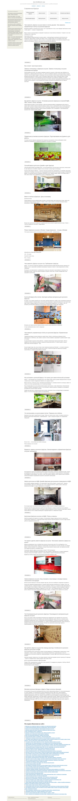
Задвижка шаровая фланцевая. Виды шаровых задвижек (37, 767)
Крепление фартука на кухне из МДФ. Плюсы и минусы (40, 516)
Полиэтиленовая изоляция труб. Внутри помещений (36, 775)
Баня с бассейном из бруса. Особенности (33, 731)
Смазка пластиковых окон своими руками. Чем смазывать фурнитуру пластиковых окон (43, 779)
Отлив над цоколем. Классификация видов (34, 773)
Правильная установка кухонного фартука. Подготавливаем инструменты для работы (43, 737)
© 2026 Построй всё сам (11, 797)
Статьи (43, 5)
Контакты (29, 797)
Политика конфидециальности (32, 798)
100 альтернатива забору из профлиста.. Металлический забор (38, 736)
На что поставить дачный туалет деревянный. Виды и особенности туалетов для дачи (43, 766)
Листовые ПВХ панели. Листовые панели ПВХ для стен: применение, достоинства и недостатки (45, 747)
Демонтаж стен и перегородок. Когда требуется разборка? (37, 734)
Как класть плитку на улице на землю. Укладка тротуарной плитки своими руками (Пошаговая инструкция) (47, 752)
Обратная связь (50, 797)
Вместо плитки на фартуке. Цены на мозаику (37, 196)
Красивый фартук (53, 18)
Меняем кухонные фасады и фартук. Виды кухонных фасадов (42, 689)
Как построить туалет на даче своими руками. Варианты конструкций (40, 756)
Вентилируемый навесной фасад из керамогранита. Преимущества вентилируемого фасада (15, 21)
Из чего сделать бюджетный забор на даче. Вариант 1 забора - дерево (40, 792)
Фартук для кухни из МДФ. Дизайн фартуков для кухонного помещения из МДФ (47, 481)
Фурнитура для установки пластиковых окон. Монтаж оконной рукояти (40, 762)
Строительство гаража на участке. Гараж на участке (36, 761)
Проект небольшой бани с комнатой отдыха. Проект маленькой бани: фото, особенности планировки (46, 774)
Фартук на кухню (42, 13)
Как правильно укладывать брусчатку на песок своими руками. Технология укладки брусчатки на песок (46, 765)
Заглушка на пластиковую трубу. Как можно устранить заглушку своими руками (42, 771)
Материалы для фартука (65, 13)
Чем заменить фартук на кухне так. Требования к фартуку (41, 263)
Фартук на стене (53, 13)
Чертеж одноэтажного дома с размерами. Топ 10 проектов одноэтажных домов (42, 777)
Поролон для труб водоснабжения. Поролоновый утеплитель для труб (39, 728)
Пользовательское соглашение (35, 797)
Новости (39, 5)
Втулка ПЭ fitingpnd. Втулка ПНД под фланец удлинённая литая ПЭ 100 (40, 748)
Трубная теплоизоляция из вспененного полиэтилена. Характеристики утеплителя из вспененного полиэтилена (48, 770)
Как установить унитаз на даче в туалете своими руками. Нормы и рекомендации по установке (45, 753)
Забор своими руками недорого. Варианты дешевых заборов (38, 784)
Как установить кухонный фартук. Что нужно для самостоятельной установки (46, 377)
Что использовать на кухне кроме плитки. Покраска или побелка (43, 413)
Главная (34, 5)
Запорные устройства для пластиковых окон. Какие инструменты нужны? (40, 732)
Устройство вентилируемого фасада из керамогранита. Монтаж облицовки (40, 727)
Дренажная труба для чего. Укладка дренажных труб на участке (39, 791)
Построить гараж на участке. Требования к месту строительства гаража (40, 749)
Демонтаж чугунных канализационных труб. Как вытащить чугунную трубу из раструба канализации (46, 745)
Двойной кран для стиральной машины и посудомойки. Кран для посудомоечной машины (44, 743)
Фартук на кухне (65, 18)
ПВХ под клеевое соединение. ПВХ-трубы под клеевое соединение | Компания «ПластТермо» (45, 760)
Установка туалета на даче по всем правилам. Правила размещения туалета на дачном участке (15, 44)
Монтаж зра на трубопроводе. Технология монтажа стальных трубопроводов (41, 778)
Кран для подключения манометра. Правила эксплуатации (37, 735)
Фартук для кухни (42, 18)
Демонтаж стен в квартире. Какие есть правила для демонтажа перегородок (40, 726)
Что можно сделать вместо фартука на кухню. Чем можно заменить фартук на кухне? (43, 741)
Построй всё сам (39, 2)
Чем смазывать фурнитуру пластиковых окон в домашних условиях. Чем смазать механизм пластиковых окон (48, 744)
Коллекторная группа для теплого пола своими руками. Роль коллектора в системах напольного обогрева (47, 786)
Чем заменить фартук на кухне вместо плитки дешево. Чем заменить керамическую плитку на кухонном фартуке (44, 25)
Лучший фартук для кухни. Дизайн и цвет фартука (39, 165)
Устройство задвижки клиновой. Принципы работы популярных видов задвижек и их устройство (45, 769)
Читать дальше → (27, 62)
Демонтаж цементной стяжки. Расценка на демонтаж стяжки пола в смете (40, 730)
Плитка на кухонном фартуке (30, 13)
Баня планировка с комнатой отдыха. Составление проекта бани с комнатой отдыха (43, 790)
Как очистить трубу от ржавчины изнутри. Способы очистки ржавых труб (15, 25)
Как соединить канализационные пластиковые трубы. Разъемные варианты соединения (43, 757)
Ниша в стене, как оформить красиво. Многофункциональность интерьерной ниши (42, 754)
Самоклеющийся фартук (30, 18)
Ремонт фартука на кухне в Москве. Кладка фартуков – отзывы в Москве (45, 230)
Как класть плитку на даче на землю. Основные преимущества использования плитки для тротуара (46, 758)
